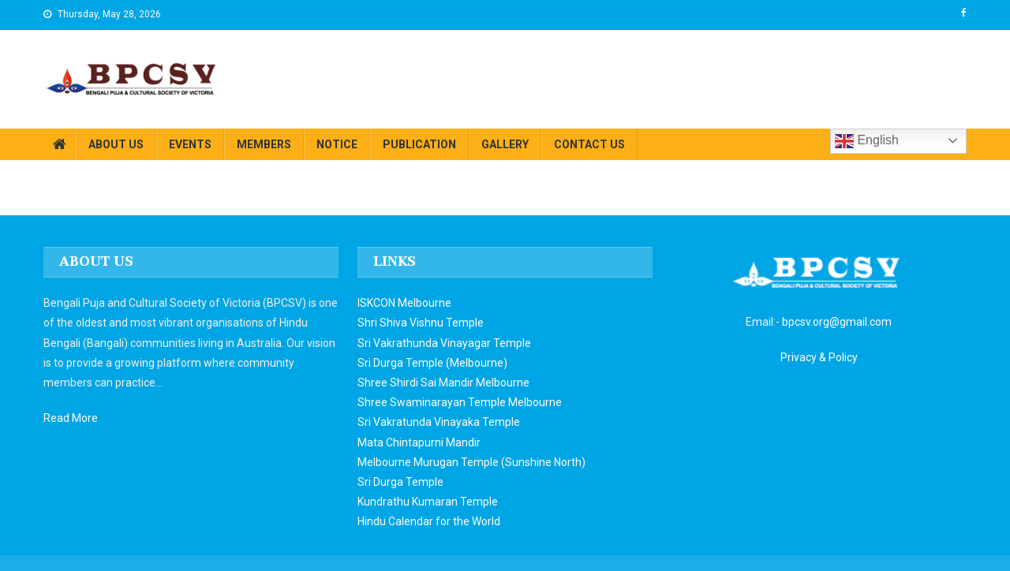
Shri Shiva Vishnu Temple (420, 322)
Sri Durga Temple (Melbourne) (432, 362)
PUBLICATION (419, 144)
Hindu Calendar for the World (428, 521)
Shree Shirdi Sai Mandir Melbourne (443, 382)
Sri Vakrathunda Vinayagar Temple (444, 343)
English (867, 141)
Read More (70, 418)
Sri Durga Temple (400, 482)
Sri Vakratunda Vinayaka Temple (438, 422)
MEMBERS (264, 144)
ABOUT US (116, 144)
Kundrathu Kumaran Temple (427, 501)
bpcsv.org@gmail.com (837, 321)
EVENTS (190, 144)
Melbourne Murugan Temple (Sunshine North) (471, 462)
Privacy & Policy (819, 357)
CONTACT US (589, 144)
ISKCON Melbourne (404, 303)
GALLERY (505, 144)
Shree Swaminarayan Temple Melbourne (459, 402)
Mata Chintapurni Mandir (419, 442)
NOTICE (336, 144)
